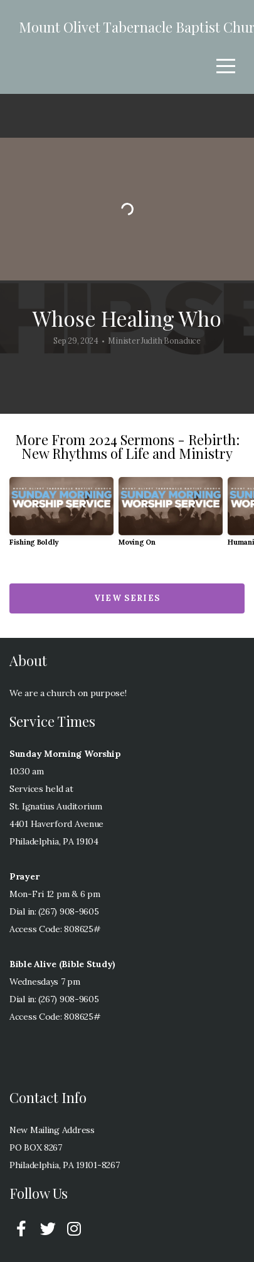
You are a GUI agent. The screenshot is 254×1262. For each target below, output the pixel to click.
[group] (61, 517)
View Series (127, 598)
